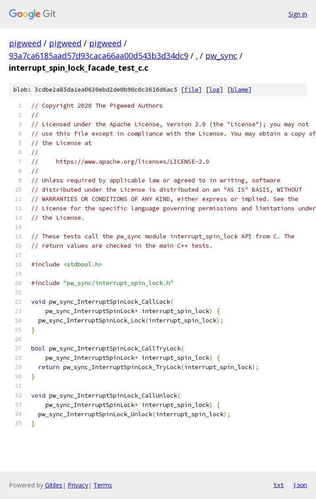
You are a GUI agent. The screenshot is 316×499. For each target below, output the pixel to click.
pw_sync (221, 55)
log (214, 89)
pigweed (25, 43)
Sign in (297, 14)
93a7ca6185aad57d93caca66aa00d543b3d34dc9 (98, 55)
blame (239, 89)
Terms (102, 485)
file (191, 89)
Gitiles (53, 485)
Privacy (78, 485)
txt (278, 485)
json (300, 485)
